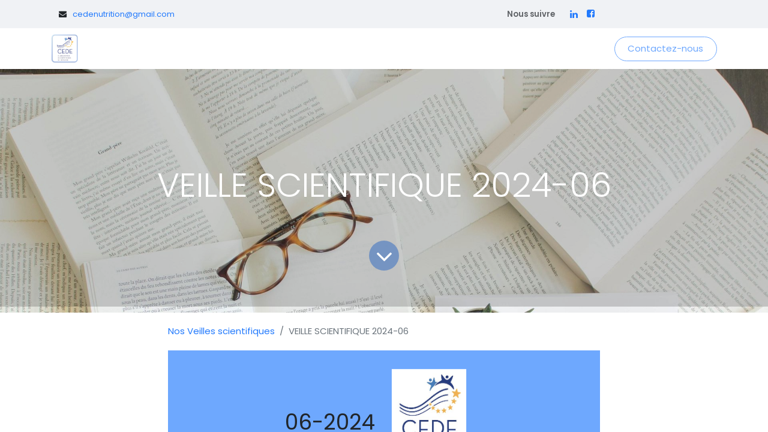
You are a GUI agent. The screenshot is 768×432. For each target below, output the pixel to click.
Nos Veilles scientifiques (221, 331)
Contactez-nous (665, 48)
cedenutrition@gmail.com (124, 14)
